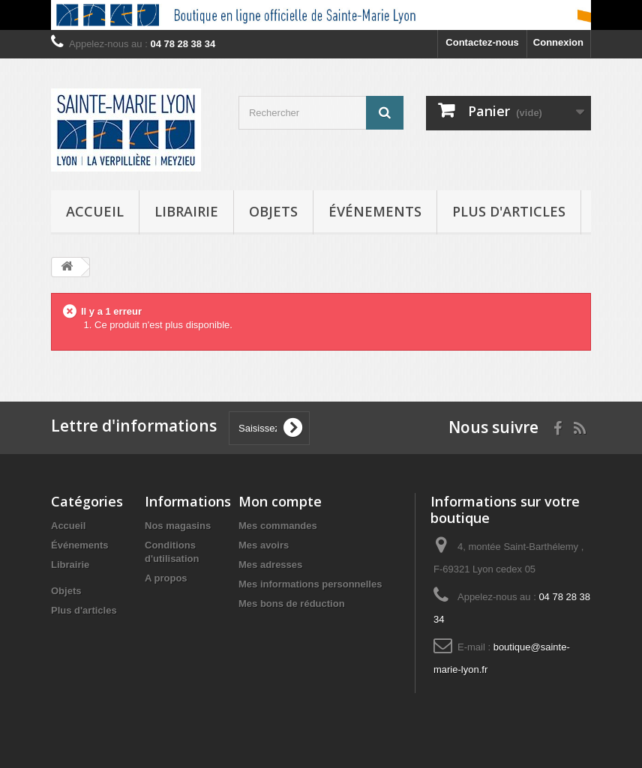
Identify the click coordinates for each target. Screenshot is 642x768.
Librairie (186, 211)
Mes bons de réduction (291, 603)
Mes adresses (270, 564)
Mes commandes (277, 525)
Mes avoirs (263, 545)
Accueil (95, 211)
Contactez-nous (482, 42)
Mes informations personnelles (310, 584)
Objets (273, 211)
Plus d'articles (509, 211)
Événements (375, 211)
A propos (166, 578)
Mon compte (280, 501)
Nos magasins (178, 525)
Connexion (558, 42)
